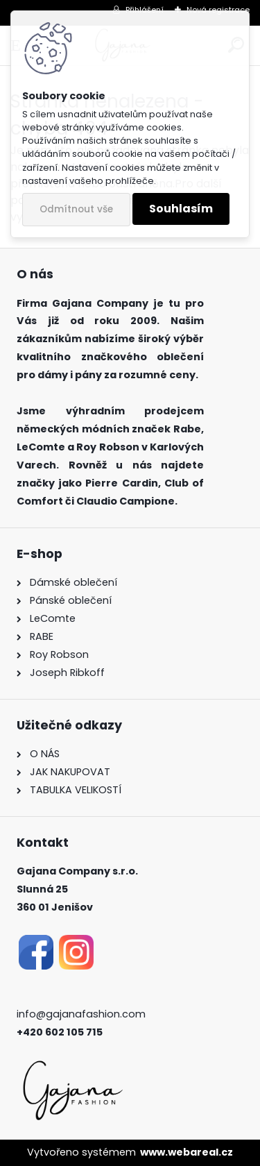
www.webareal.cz (186, 1152)
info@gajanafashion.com (81, 1014)
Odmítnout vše (76, 209)
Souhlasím (181, 209)
